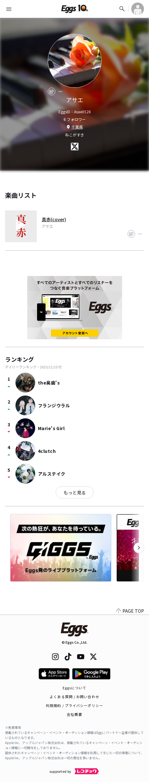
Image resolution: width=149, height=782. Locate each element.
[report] (60, 91)
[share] (51, 91)
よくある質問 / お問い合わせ (74, 696)
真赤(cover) (54, 219)
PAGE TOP (130, 611)
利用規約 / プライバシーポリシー (74, 705)
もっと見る (75, 492)
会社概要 (74, 714)
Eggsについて (75, 687)
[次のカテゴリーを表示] (138, 547)
